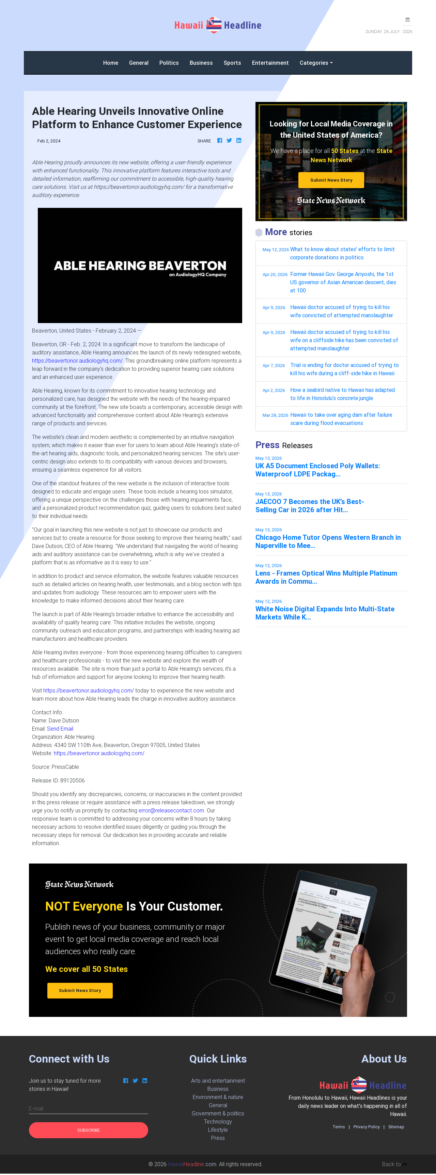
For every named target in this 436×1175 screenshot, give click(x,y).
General (139, 62)
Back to (394, 1164)
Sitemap (396, 1127)
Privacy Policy (367, 1127)
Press (218, 1137)
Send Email (60, 728)
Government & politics (218, 1113)
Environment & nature (218, 1097)
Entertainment (270, 62)
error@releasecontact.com (171, 810)
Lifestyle (218, 1129)
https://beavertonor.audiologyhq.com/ (77, 360)
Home (113, 62)
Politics (169, 62)
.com (192, 1164)
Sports (232, 62)
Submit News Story (331, 180)
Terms (338, 1127)
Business (201, 62)
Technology (218, 1121)
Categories (314, 62)
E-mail (36, 1108)
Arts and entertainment (218, 1080)
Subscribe (88, 1130)
